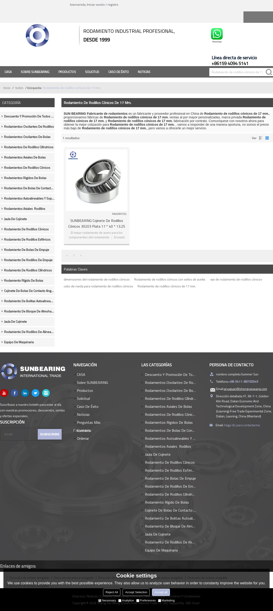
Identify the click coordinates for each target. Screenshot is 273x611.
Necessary (107, 600)
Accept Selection (136, 592)
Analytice (126, 600)
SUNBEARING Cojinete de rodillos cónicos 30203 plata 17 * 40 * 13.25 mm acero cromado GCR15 (96, 223)
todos (19, 87)
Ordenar (83, 438)
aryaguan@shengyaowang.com (245, 388)
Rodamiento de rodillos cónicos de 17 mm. (167, 286)
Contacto (84, 430)
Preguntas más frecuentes (87, 423)
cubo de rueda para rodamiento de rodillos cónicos (98, 286)
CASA (8, 71)
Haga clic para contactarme (242, 425)
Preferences (146, 600)
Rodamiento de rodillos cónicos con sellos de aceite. (170, 279)
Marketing (166, 600)
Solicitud (92, 71)
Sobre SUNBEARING (35, 71)
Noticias (144, 71)
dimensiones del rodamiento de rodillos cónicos (97, 279)
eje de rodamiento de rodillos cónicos (236, 279)
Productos (67, 71)
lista (260, 138)
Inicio (6, 87)
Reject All (112, 592)
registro (113, 4)
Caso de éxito (118, 71)
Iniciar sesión (96, 4)
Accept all (160, 592)
